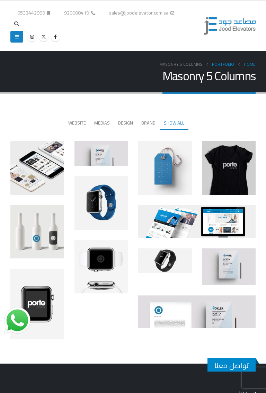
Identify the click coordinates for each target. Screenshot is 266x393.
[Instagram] (32, 37)
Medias (102, 123)
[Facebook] (55, 37)
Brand (148, 123)
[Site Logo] (230, 26)
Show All (174, 123)
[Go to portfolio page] (229, 168)
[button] (17, 24)
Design (125, 123)
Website (77, 123)
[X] (43, 37)
